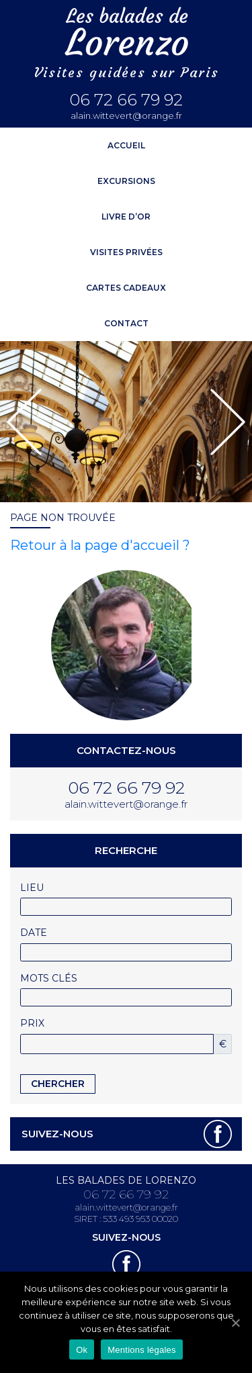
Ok (81, 1350)
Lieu (32, 888)
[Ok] (235, 1322)
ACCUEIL (126, 145)
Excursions (126, 181)
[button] (24, 422)
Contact (126, 323)
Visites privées (126, 252)
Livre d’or (126, 216)
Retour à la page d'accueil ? (100, 545)
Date (33, 933)
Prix (32, 1023)
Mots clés (48, 978)
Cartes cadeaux (126, 288)
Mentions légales (142, 1350)
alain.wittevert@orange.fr (126, 116)
